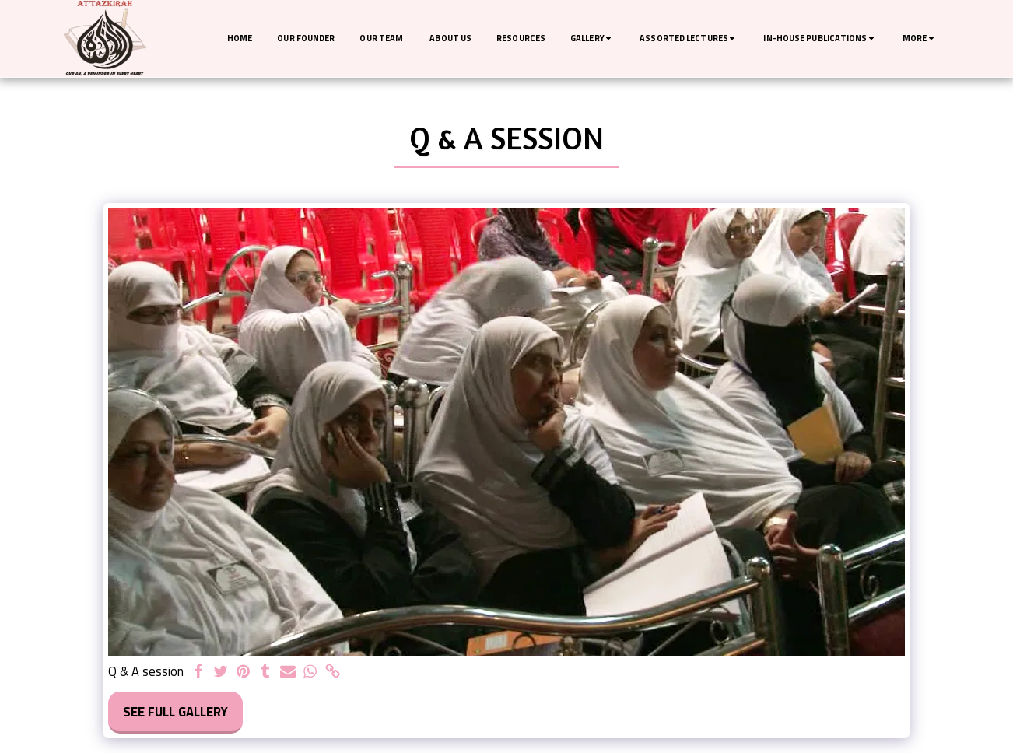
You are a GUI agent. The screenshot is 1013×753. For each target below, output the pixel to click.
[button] (592, 38)
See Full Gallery (175, 711)
